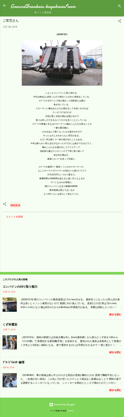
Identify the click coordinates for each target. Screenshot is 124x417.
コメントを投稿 (14, 216)
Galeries (70, 411)
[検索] (119, 6)
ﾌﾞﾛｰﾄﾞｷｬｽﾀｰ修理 (13, 362)
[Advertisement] (62, 244)
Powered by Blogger (62, 404)
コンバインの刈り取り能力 (20, 287)
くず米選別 (10, 325)
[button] (119, 21)
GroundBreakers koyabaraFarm (42, 6)
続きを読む (115, 314)
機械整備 (15, 205)
